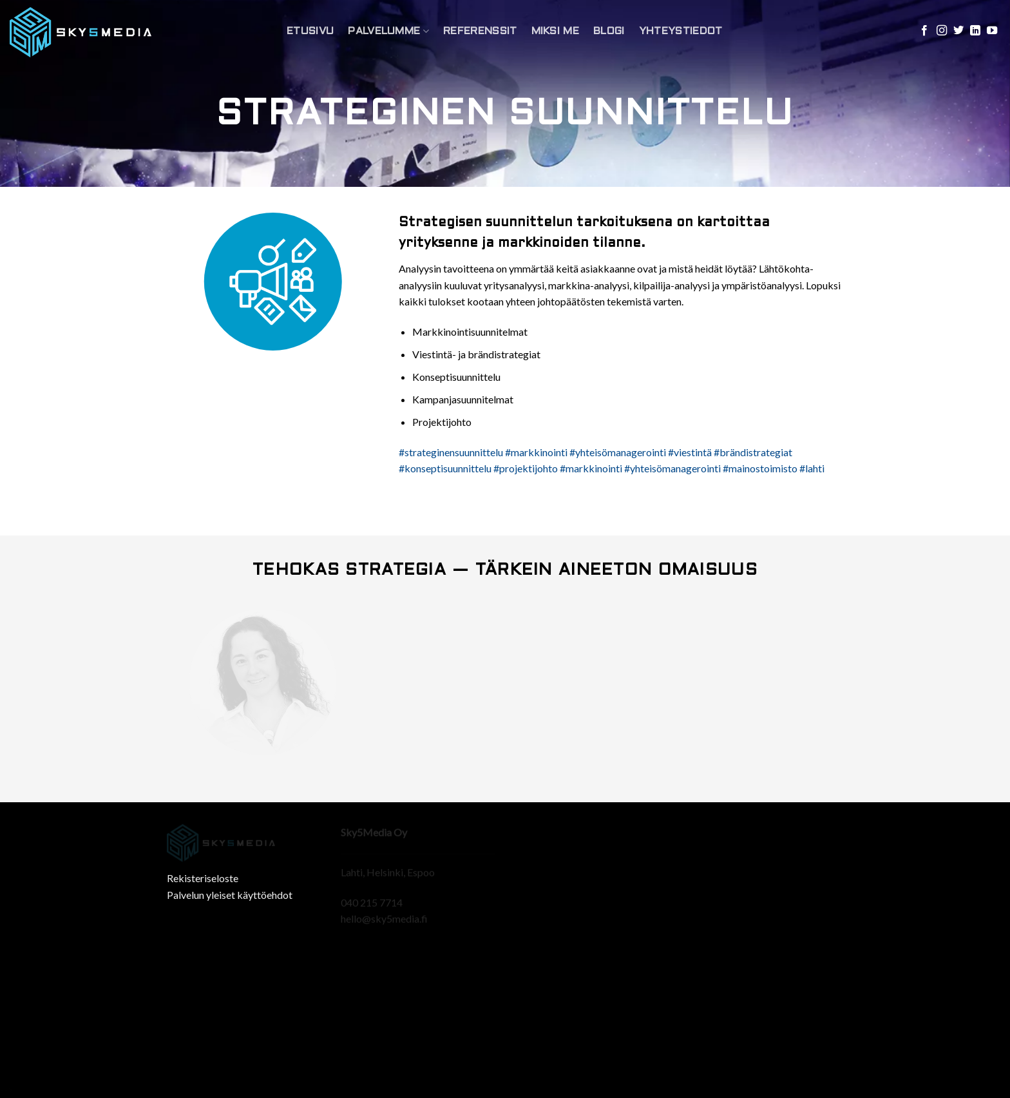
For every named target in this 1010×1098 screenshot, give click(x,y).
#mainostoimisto (760, 468)
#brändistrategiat (753, 452)
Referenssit (480, 31)
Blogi (609, 31)
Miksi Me (555, 31)
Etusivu (310, 31)
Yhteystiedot (681, 31)
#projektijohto (525, 468)
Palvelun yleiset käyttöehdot (229, 895)
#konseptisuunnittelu (445, 468)
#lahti (811, 468)
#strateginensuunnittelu (451, 452)
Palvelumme (388, 31)
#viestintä (690, 452)
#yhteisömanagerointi (617, 452)
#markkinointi (536, 452)
